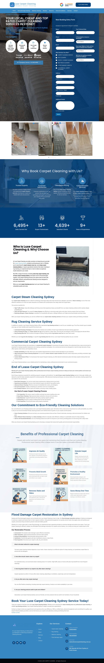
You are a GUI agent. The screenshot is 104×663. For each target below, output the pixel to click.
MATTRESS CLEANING (64, 62)
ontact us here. (16, 612)
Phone (58, 37)
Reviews (45, 10)
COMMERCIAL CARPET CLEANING (64, 68)
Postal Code (58, 95)
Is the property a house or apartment (82, 37)
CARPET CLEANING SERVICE (65, 55)
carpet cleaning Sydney (21, 263)
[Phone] (65, 40)
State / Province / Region (61, 90)
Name (58, 29)
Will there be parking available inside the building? (84, 56)
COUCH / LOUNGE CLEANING (65, 60)
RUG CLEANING (62, 57)
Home (14, 10)
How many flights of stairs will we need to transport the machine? (84, 46)
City (56, 84)
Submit (58, 114)
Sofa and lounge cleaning (24, 10)
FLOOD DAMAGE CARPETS (65, 65)
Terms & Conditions (60, 10)
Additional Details (60, 99)
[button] (13, 139)
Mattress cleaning (36, 10)
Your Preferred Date (81, 29)
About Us (51, 10)
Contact (76, 10)
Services (69, 10)
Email (57, 44)
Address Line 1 (59, 79)
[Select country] (57, 40)
